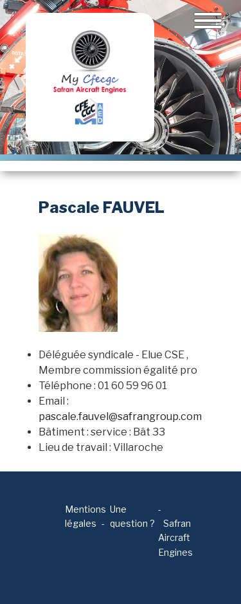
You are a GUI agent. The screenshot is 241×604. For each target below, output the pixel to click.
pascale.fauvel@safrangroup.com (120, 416)
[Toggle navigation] (208, 20)
